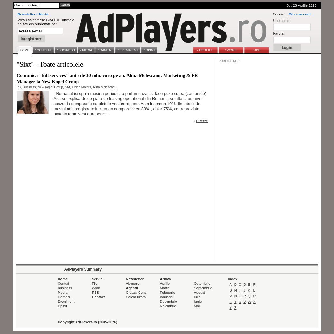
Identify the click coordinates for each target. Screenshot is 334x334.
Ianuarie (166, 297)
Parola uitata (136, 297)
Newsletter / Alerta (33, 14)
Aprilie (165, 283)
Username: (282, 21)
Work (96, 288)
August (199, 292)
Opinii (62, 306)
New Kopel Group (50, 87)
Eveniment (66, 301)
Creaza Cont (136, 292)
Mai (197, 306)
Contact (98, 297)
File (95, 283)
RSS (95, 292)
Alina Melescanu (104, 87)
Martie (165, 288)
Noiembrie (168, 306)
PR (19, 87)
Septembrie (203, 288)
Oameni (64, 297)
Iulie (197, 297)
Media (63, 292)
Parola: (278, 33)
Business (29, 87)
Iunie (198, 301)
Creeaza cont (300, 14)
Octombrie (202, 283)
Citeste (202, 121)
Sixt (67, 87)
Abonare (133, 283)
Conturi (63, 283)
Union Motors (81, 87)
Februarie (167, 292)
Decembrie (168, 301)
